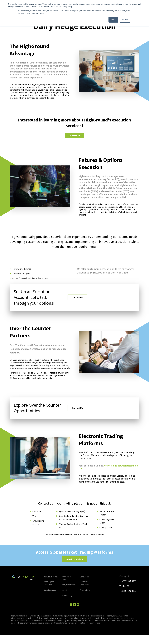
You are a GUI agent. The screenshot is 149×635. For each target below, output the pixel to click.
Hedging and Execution (49, 583)
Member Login (68, 595)
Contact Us (74, 135)
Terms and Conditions (84, 583)
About (64, 590)
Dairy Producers (68, 584)
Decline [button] (125, 20)
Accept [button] (113, 20)
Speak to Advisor (74, 559)
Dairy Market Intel (51, 577)
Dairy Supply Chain (67, 577)
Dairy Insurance (50, 590)
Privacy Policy (85, 590)
